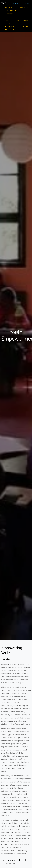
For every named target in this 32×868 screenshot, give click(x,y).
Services (24, 7)
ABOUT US (7, 7)
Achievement (23, 20)
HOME (27, 3)
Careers (24, 26)
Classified (7, 20)
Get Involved (8, 23)
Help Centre (8, 14)
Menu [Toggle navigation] (16, 3)
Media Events (8, 26)
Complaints (8, 29)
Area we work (9, 11)
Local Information (11, 17)
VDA (3, 3)
